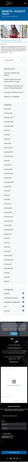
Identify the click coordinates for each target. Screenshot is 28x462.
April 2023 (7, 199)
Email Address (7, 434)
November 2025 (8, 122)
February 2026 (8, 113)
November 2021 (8, 260)
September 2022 (8, 229)
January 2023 (8, 212)
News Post (7, 311)
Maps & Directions (14, 361)
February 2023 (8, 208)
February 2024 (8, 169)
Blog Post (6, 293)
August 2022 (7, 234)
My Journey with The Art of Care (13, 92)
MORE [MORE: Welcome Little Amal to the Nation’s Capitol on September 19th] (10, 52)
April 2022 (7, 247)
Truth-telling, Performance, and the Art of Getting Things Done (13, 87)
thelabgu (10, 400)
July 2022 (6, 238)
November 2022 (8, 221)
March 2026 (7, 109)
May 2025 (6, 135)
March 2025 (7, 143)
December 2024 (8, 152)
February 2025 (8, 147)
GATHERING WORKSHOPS (12, 302)
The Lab (4, 400)
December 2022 (8, 216)
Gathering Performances (11, 298)
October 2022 (8, 225)
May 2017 (6, 281)
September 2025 (8, 126)
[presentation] (11, 445)
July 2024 (7, 160)
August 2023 (7, 186)
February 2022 (8, 255)
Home (3, 16)
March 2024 (7, 165)
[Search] (22, 60)
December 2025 (8, 117)
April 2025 (7, 139)
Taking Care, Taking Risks (11, 96)
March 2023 (7, 204)
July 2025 (6, 130)
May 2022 (6, 242)
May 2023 (6, 195)
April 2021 (7, 277)
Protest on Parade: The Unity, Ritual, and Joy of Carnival (12, 80)
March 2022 (7, 251)
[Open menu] (25, 3)
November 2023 (8, 173)
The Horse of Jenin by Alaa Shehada (12, 74)
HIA (5, 306)
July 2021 (6, 273)
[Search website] (14, 60)
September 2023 (8, 182)
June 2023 (7, 191)
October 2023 (8, 178)
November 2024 (8, 156)
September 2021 (8, 268)
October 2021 (7, 264)
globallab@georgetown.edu (14, 348)
